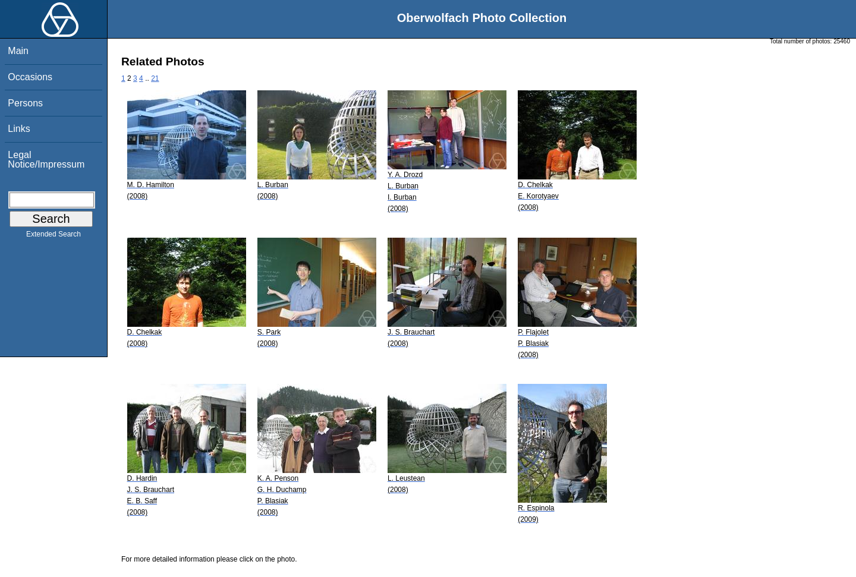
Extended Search (53, 236)
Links (19, 129)
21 (155, 78)
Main (18, 51)
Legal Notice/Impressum (46, 159)
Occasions (30, 77)
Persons (25, 103)
